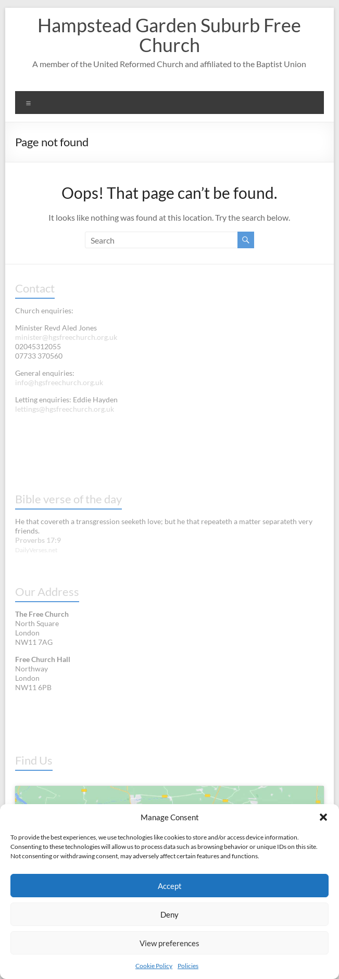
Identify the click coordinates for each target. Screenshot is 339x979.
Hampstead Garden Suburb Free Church (169, 35)
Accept (170, 886)
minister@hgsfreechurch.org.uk (66, 337)
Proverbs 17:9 (38, 540)
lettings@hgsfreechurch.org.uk (64, 408)
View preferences (169, 943)
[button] (323, 817)
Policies (188, 966)
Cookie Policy (153, 966)
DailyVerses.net (36, 550)
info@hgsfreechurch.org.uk (59, 382)
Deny (169, 914)
